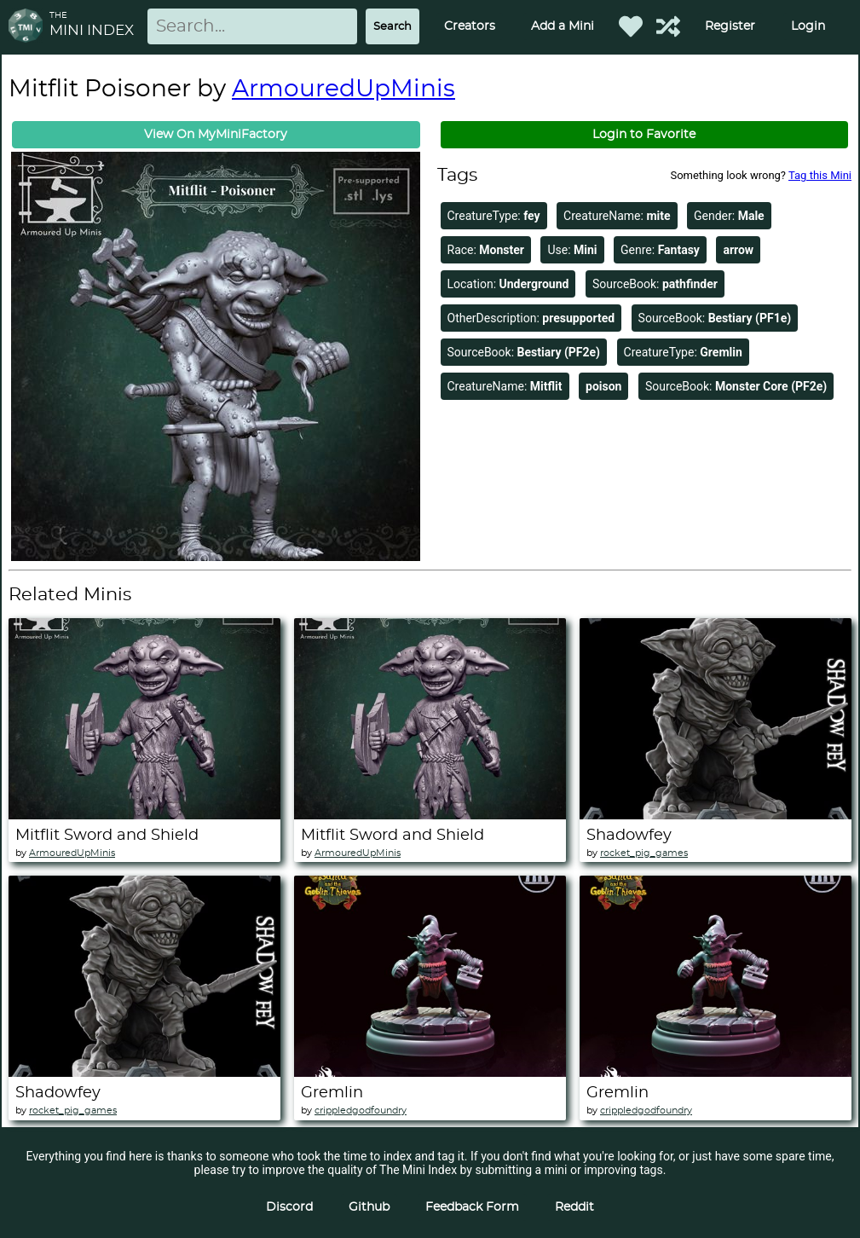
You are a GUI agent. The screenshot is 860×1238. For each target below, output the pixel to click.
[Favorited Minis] (631, 26)
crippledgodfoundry (361, 1110)
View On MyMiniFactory (215, 135)
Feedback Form (472, 1207)
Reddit (574, 1207)
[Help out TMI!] (668, 26)
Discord (289, 1207)
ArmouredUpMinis (343, 89)
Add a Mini (562, 26)
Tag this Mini (819, 175)
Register (730, 26)
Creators (469, 26)
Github (369, 1207)
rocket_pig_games (644, 853)
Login (808, 26)
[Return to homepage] (29, 27)
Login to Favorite (644, 135)
